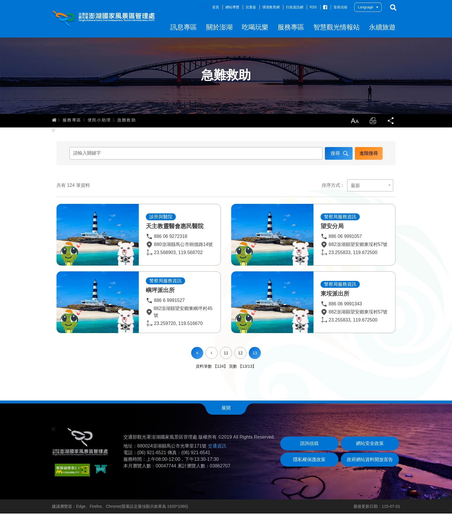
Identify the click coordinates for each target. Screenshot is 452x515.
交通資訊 (217, 447)
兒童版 (251, 7)
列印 (372, 122)
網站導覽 (232, 7)
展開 (226, 409)
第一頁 (197, 354)
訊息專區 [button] (183, 27)
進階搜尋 (368, 154)
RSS (313, 7)
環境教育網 (271, 7)
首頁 (215, 7)
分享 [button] (391, 122)
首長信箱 (340, 7)
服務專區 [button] (291, 27)
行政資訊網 (294, 7)
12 (240, 354)
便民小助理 (99, 121)
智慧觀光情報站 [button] (336, 27)
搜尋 (393, 7)
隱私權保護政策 (309, 460)
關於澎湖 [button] (219, 27)
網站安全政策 (370, 444)
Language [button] (365, 7)
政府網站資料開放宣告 (370, 460)
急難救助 (126, 121)
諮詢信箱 (309, 444)
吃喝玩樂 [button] (255, 27)
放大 (354, 122)
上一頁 (217, 350)
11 (226, 354)
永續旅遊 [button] (382, 27)
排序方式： (333, 187)
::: (205, 7)
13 (255, 354)
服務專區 (72, 121)
